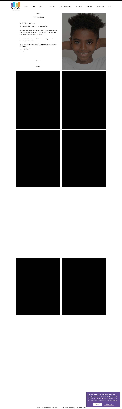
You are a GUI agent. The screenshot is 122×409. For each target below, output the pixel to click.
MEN (34, 6)
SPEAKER (79, 6)
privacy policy (114, 400)
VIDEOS (37, 67)
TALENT (52, 6)
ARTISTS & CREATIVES (65, 6)
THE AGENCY (100, 6)
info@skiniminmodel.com (48, 407)
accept (97, 404)
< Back (38, 13)
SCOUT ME (89, 6)
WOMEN (26, 6)
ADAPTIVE (42, 6)
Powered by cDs (81, 407)
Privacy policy (74, 407)
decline (109, 404)
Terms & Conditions (66, 407)
